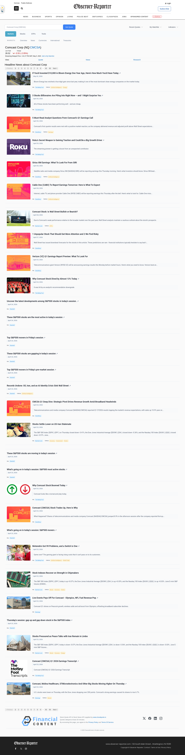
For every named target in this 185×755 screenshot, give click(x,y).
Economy (52, 441)
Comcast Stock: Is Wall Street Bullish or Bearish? (55, 212)
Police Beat (82, 17)
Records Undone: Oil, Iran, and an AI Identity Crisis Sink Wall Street (39, 385)
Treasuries (67, 40)
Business (36, 17)
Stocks (22, 34)
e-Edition (157, 17)
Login (169, 3)
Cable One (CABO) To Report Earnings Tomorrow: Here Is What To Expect (66, 185)
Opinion (59, 17)
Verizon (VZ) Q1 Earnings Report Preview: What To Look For (60, 256)
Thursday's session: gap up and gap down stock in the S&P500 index (39, 620)
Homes (17, 3)
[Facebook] (149, 721)
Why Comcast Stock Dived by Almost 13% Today (55, 279)
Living (70, 17)
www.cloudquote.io (99, 717)
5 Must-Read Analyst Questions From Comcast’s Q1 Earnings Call (62, 118)
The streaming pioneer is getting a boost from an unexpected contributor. (61, 149)
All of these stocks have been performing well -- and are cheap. (57, 104)
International (55, 40)
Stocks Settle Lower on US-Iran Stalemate (51, 424)
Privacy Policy (93, 722)
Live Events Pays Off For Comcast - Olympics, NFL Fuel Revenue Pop (65, 598)
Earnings (50, 132)
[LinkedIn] (155, 721)
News (25, 17)
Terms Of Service (107, 722)
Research (137, 60)
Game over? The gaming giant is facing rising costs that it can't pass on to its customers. (67, 555)
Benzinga (37, 612)
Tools (44, 34)
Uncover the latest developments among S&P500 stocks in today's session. (43, 301)
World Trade (66, 560)
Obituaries (97, 17)
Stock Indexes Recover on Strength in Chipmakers (55, 573)
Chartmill (12, 309)
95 (46, 68)
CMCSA (35, 47)
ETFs (34, 34)
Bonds (51, 589)
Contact (147, 747)
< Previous (9, 68)
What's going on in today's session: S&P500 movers (32, 530)
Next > (55, 68)
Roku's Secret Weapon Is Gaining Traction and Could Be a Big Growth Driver (68, 140)
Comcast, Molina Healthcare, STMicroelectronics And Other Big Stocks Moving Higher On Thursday (79, 684)
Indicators (172, 27)
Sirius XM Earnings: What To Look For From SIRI (54, 162)
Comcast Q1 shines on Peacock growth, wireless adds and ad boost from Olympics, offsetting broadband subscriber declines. (81, 606)
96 (50, 68)
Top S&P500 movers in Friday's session (26, 337)
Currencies (43, 40)
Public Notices (26, 3)
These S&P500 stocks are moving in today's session (32, 453)
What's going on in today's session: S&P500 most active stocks (37, 469)
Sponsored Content (139, 17)
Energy (65, 87)
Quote (40, 60)
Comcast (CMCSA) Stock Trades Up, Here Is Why (55, 508)
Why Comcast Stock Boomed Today (49, 485)
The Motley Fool (39, 87)
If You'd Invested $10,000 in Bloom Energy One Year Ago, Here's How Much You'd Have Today (76, 73)
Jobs (124, 17)
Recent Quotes (134, 27)
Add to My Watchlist (48, 56)
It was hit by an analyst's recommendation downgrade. (54, 287)
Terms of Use (155, 747)
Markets (11, 34)
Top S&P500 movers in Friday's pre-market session (31, 370)
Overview (23, 40)
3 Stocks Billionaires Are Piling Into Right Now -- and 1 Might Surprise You (67, 95)
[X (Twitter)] (144, 721)
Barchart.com (38, 226)
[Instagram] (160, 721)
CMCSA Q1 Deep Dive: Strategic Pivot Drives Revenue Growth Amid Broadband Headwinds (74, 402)
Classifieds (112, 17)
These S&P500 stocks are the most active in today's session (36, 317)
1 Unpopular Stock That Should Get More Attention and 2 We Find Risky (65, 234)
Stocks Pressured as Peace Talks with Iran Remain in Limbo (60, 636)
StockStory (38, 132)
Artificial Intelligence (56, 87)
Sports (48, 17)
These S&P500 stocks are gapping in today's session (32, 353)
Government (59, 441)
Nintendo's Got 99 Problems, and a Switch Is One (55, 546)
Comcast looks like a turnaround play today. (50, 494)
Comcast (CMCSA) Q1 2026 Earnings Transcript (55, 661)
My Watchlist (154, 27)
